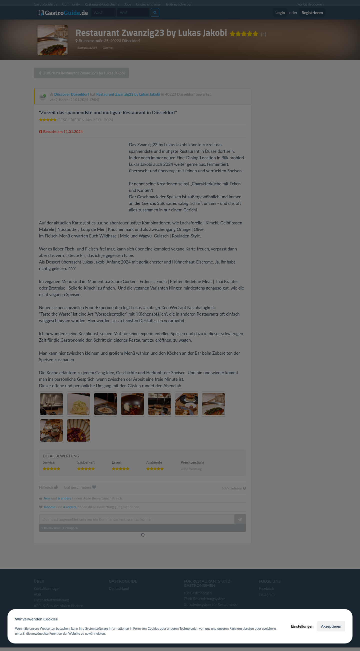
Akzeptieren (331, 626)
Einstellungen (302, 626)
